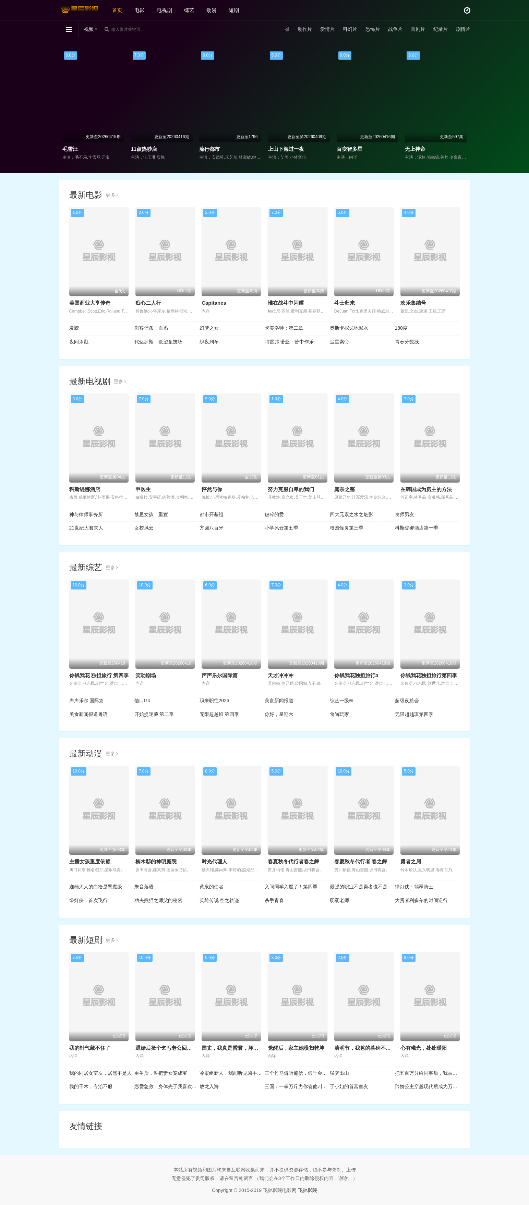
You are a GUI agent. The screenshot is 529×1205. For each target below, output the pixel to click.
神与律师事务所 (86, 514)
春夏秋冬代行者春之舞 (293, 861)
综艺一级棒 (342, 700)
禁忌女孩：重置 (151, 514)
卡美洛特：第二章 (284, 328)
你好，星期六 (279, 714)
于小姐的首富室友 (349, 1086)
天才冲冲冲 (280, 675)
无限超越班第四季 (414, 714)
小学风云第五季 (281, 528)
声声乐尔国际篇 (220, 675)
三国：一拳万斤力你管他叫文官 (297, 1086)
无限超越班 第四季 (219, 714)
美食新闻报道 (279, 700)
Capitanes (214, 303)
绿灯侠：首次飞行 (88, 900)
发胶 (74, 328)
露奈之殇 (344, 489)
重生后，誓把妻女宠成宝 (160, 1073)
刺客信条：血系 (151, 328)
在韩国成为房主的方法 (426, 489)
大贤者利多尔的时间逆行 (421, 900)
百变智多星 (349, 149)
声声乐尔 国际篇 (86, 700)
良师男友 (404, 514)
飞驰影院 (307, 1190)
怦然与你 (212, 489)
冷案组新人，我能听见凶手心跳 (232, 1073)
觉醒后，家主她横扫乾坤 (296, 1048)
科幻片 (350, 29)
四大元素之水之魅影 (351, 514)
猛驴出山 (339, 1073)
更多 (112, 195)
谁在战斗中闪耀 (286, 303)
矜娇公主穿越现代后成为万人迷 (427, 1086)
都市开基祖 (212, 514)
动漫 (211, 10)
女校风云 (144, 528)
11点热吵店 (144, 149)
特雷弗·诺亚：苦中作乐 (289, 341)
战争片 (395, 29)
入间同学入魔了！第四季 (291, 886)
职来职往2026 (214, 700)
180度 (401, 328)
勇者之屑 (410, 861)
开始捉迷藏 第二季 (154, 714)
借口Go (142, 700)
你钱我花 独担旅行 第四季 (99, 675)
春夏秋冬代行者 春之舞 (360, 861)
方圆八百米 (212, 528)
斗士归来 (344, 303)
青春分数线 (407, 341)
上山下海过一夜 (286, 149)
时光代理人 (214, 861)
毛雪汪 (70, 149)
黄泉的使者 (212, 886)
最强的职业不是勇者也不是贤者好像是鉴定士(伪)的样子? (362, 886)
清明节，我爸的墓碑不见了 (365, 1048)
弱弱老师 (339, 900)
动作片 (305, 29)
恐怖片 (372, 29)
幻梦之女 (209, 328)
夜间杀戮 (78, 341)
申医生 (143, 489)
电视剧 (164, 10)
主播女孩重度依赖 (89, 861)
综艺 (189, 10)
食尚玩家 (339, 714)
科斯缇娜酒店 (84, 489)
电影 (139, 10)
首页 (117, 10)
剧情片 (463, 29)
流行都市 (209, 149)
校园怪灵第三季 (346, 528)
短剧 (234, 10)
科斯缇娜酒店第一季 (416, 528)
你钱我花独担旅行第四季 (428, 675)
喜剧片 (418, 29)
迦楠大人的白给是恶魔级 (95, 886)
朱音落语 (144, 886)
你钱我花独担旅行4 (356, 675)
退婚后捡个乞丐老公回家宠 (166, 1048)
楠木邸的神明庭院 (156, 861)
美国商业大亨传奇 (89, 303)
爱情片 (327, 29)
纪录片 (440, 29)
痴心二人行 (148, 303)
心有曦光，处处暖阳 (423, 1048)
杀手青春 (274, 900)
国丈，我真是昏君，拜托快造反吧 (240, 1048)
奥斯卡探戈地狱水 (349, 328)
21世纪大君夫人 (86, 528)
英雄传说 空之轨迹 (219, 900)
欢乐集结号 (413, 303)
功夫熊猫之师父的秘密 (158, 900)
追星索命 (339, 341)
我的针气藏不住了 (89, 1048)
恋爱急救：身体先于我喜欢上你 (167, 1086)
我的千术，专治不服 (90, 1086)
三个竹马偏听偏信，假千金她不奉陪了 (297, 1073)
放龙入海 (209, 1086)
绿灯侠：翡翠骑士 (414, 886)
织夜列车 (209, 341)
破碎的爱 (274, 514)
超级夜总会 (407, 700)
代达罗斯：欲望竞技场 (158, 341)
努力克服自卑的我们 (291, 489)
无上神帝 (415, 149)
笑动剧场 (145, 675)
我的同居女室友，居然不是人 (100, 1073)
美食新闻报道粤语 (88, 714)
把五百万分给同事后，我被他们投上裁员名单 (427, 1073)
